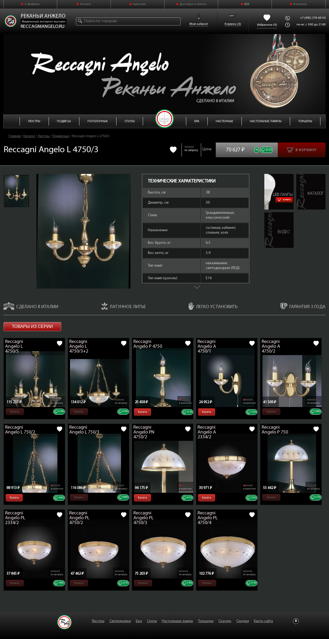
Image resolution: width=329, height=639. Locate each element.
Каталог (85, 4)
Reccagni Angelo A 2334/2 (207, 432)
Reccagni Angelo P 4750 (147, 344)
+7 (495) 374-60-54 (313, 18)
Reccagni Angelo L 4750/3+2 (78, 346)
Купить (284, 200)
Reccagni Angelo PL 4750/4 (208, 518)
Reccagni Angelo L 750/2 (20, 430)
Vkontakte (296, 621)
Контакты (300, 4)
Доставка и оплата (193, 4)
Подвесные (60, 136)
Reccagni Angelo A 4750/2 (271, 346)
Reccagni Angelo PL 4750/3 (143, 518)
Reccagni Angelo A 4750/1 (207, 346)
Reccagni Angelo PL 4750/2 (79, 518)
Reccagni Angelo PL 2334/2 (15, 518)
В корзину (301, 150)
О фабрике (31, 4)
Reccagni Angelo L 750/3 (84, 430)
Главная (15, 136)
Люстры (44, 136)
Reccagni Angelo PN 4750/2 (143, 432)
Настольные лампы (177, 621)
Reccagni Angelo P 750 (275, 430)
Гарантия (139, 4)
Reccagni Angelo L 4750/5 (14, 346)
